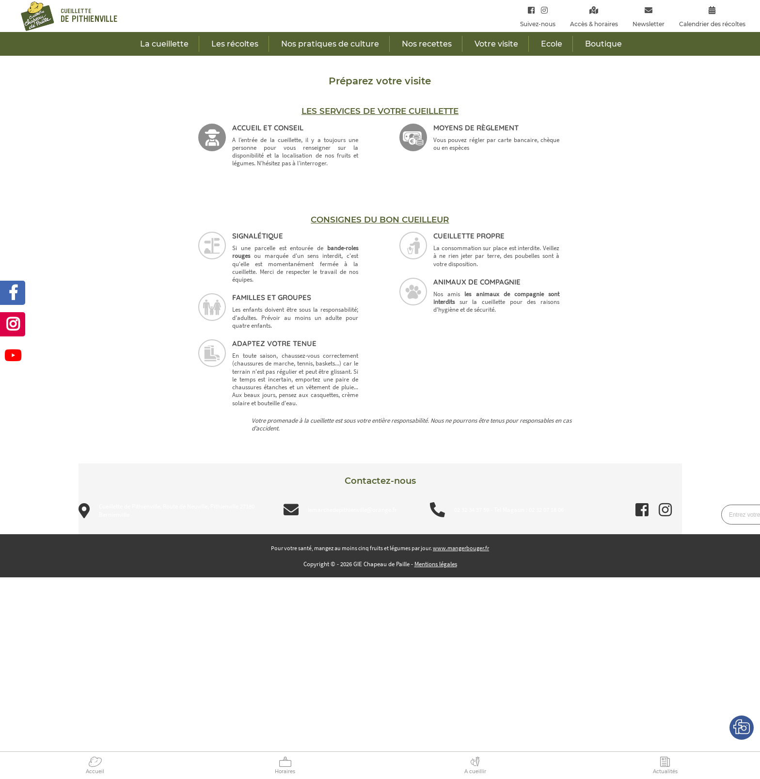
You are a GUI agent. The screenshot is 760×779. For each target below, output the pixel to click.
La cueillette (164, 43)
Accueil (95, 771)
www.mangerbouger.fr (461, 548)
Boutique (603, 43)
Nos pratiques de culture (330, 43)
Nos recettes (427, 43)
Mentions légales (435, 564)
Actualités (665, 771)
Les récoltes (234, 43)
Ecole (551, 43)
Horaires (285, 771)
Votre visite (496, 43)
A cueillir (475, 771)
